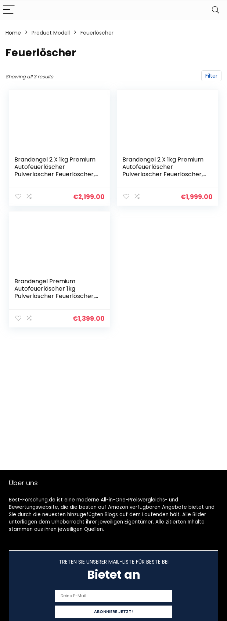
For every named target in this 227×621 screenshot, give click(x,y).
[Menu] (9, 10)
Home (13, 32)
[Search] (215, 10)
